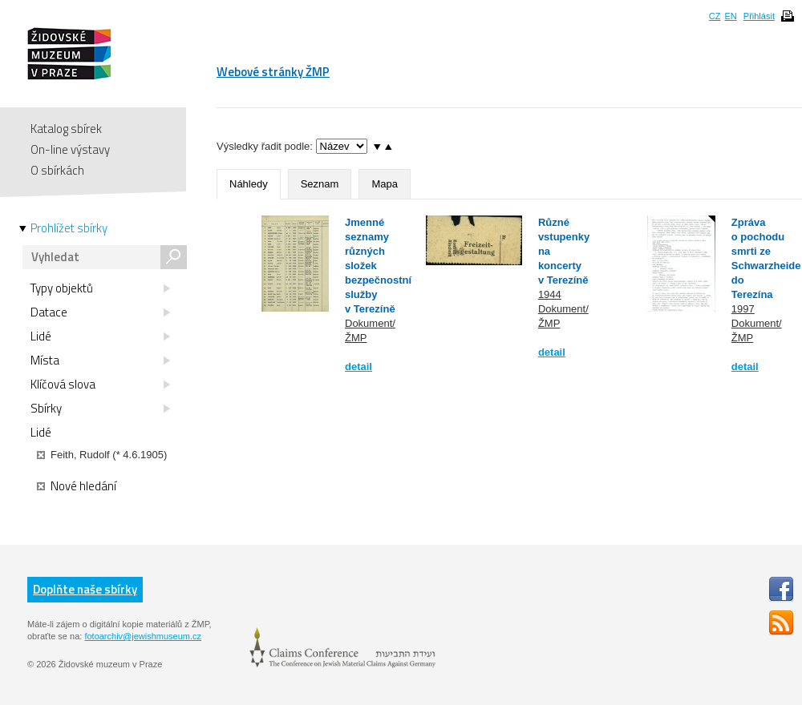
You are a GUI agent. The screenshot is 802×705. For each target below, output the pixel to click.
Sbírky (100, 408)
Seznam (320, 184)
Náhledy (248, 184)
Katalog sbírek (66, 128)
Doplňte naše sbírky (85, 589)
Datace (100, 312)
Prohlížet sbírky (68, 228)
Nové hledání (76, 486)
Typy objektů (100, 288)
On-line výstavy (70, 149)
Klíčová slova (100, 384)
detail (358, 367)
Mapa (384, 184)
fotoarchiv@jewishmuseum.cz (142, 636)
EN (730, 16)
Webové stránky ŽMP (273, 71)
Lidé (100, 336)
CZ (715, 16)
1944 (549, 294)
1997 (743, 309)
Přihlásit (759, 16)
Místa (100, 360)
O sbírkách (57, 170)
